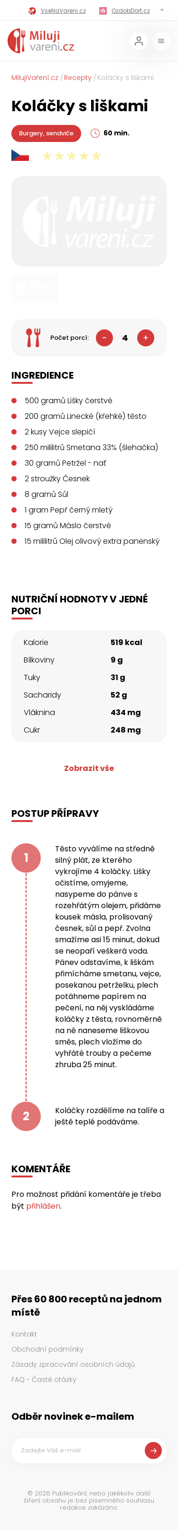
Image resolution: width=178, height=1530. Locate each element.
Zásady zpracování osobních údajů (73, 1364)
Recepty (78, 77)
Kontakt (24, 1334)
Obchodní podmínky (47, 1349)
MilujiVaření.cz (34, 77)
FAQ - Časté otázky (43, 1379)
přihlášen (43, 1206)
